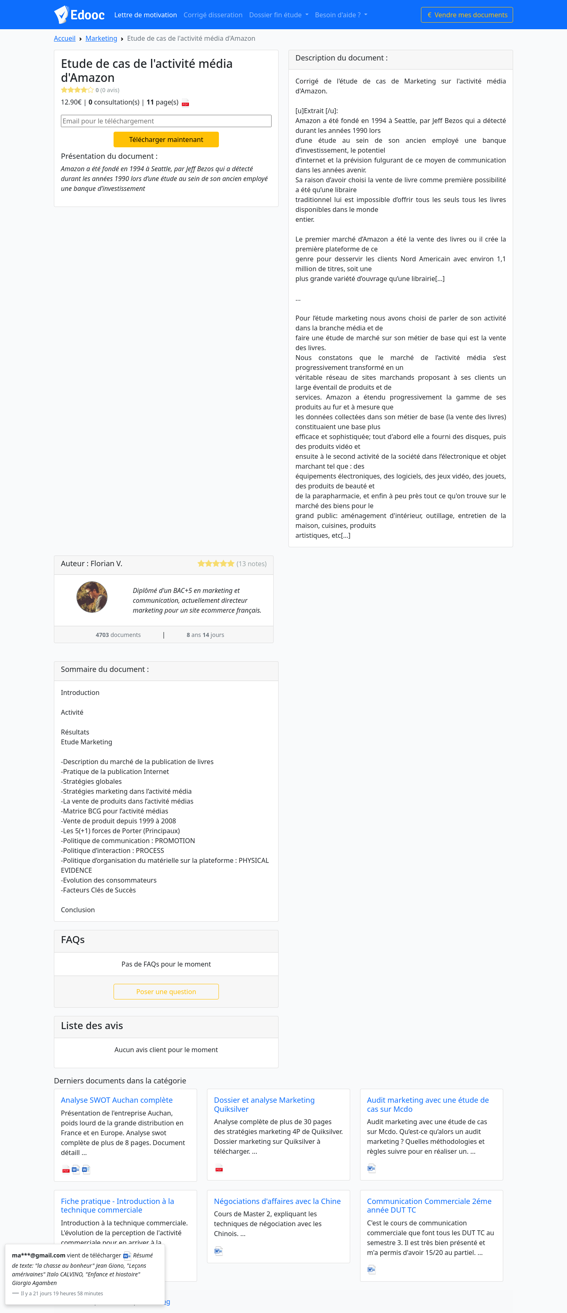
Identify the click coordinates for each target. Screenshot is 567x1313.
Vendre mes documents (467, 14)
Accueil (65, 38)
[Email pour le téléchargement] (166, 121)
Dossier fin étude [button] (276, 14)
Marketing (101, 38)
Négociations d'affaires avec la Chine (277, 1201)
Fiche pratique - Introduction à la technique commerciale (117, 1205)
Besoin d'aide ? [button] (339, 14)
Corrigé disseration (213, 14)
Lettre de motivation (145, 14)
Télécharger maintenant (166, 139)
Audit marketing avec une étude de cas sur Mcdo (428, 1104)
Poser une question (166, 991)
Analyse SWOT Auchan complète (117, 1100)
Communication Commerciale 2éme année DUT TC (429, 1205)
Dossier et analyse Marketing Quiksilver (264, 1104)
